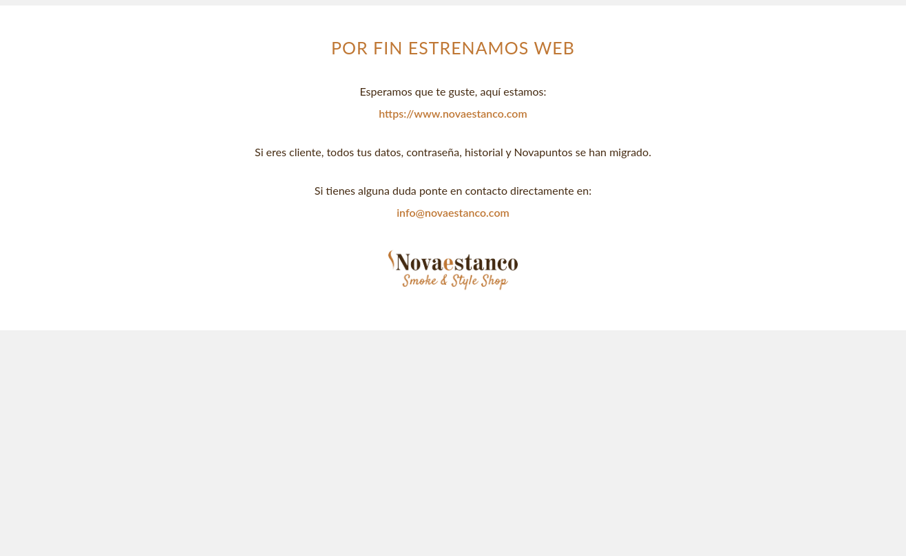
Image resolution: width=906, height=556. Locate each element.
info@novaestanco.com (453, 212)
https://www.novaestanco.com (453, 113)
